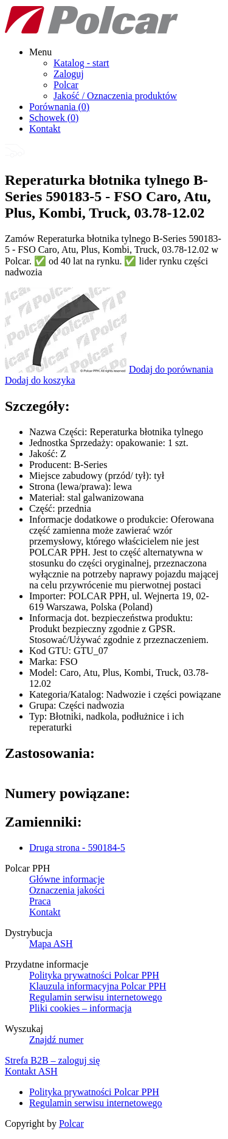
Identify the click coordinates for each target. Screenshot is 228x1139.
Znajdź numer (56, 1039)
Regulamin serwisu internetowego (95, 997)
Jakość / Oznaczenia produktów (115, 96)
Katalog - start (81, 63)
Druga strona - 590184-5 (77, 847)
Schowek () (53, 117)
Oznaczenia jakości (67, 890)
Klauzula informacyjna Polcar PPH (97, 986)
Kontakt (45, 128)
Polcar (66, 85)
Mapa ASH (51, 943)
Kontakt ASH (31, 1071)
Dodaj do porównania (171, 369)
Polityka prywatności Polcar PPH (94, 975)
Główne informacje (67, 879)
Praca (40, 901)
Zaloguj (69, 74)
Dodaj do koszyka (40, 380)
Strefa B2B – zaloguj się (52, 1060)
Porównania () (59, 107)
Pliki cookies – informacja (80, 1008)
